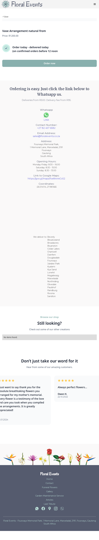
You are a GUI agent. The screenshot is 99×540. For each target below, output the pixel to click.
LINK (41, 120)
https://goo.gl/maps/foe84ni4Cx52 (41, 178)
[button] (95, 4)
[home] (21, 4)
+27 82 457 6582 (41, 128)
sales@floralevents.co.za (40, 136)
